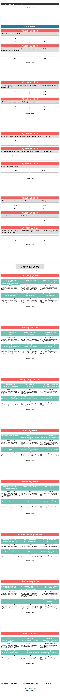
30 (15, 106)
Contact (20, 4)
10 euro (44, 159)
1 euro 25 (15, 55)
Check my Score (30, 266)
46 (44, 38)
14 (15, 144)
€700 (15, 91)
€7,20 (15, 94)
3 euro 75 (15, 58)
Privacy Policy (15, 4)
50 (44, 41)
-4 (15, 237)
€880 (44, 94)
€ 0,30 (44, 174)
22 (44, 240)
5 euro (44, 58)
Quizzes (6, 4)
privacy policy (28, 688)
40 (44, 106)
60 (44, 109)
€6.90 (44, 208)
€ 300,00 (44, 170)
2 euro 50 (44, 55)
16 (44, 144)
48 (15, 41)
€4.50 (15, 208)
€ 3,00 (15, 170)
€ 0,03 (15, 174)
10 (15, 140)
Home (2, 4)
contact (34, 688)
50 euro (15, 159)
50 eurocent (15, 155)
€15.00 (15, 205)
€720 (44, 91)
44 (15, 38)
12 (44, 140)
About (10, 4)
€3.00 (44, 205)
